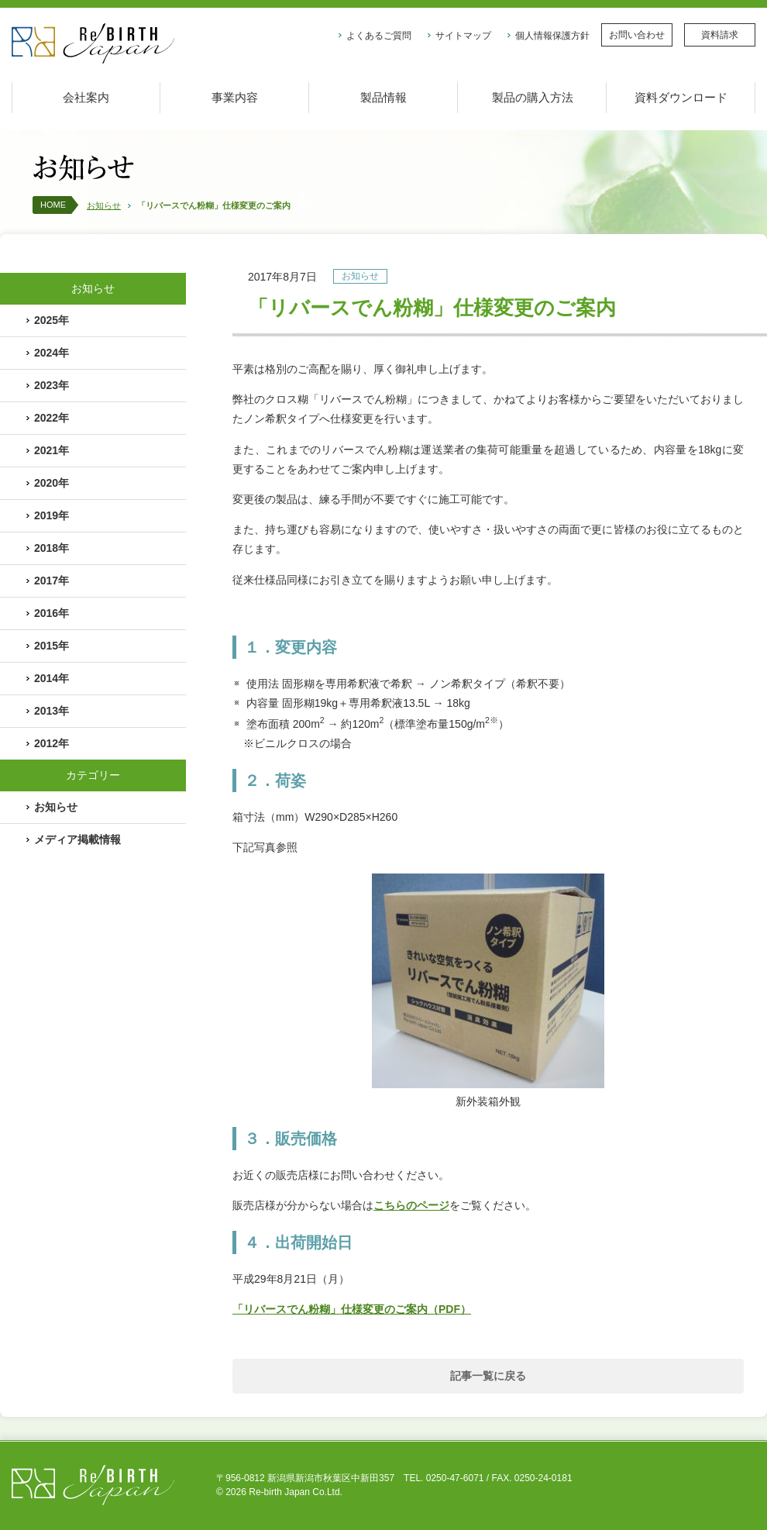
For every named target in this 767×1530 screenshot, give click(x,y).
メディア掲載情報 (77, 839)
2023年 (51, 385)
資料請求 (719, 34)
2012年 (51, 743)
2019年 (51, 515)
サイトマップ (463, 35)
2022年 (51, 418)
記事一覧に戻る (488, 1376)
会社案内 (86, 97)
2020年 (51, 483)
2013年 (51, 711)
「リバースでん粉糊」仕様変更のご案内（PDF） (351, 1309)
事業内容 (235, 97)
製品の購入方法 (532, 97)
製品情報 (383, 97)
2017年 (51, 580)
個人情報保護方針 (552, 35)
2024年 (51, 352)
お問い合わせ (637, 34)
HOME (53, 204)
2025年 (51, 320)
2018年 (51, 548)
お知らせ (104, 205)
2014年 (51, 678)
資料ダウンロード (681, 97)
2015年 (51, 645)
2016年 (51, 613)
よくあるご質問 (378, 35)
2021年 (51, 450)
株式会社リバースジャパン (93, 44)
